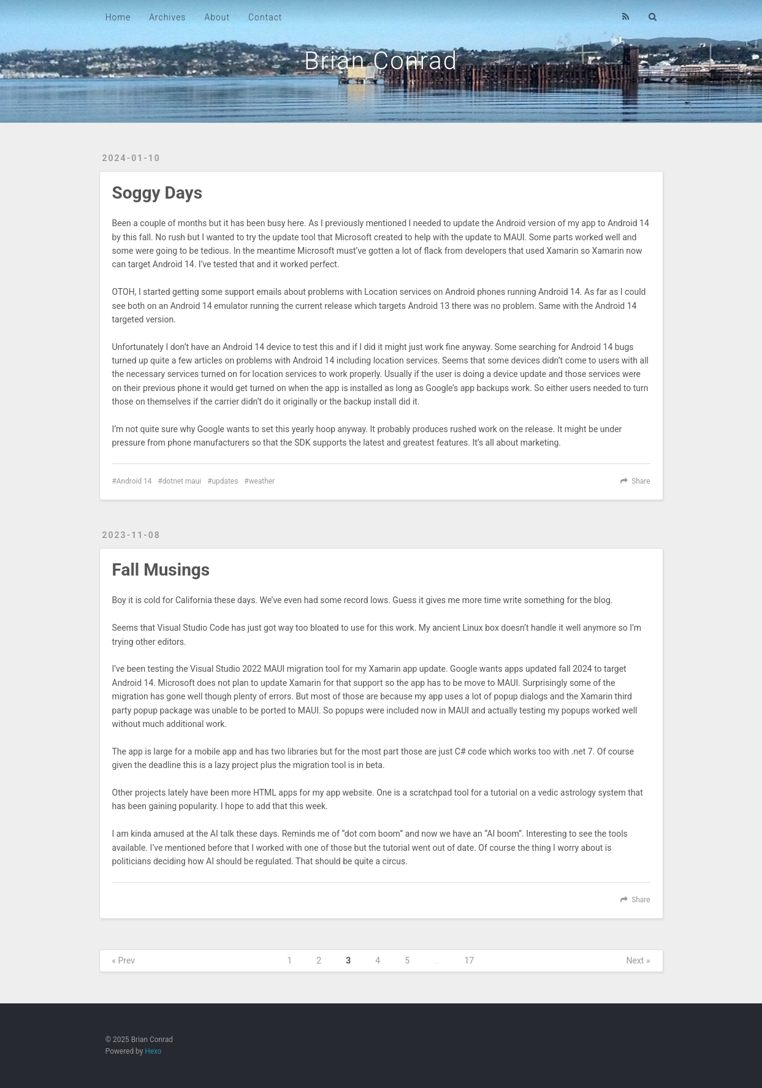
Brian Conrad (381, 61)
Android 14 (134, 481)
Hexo (153, 1051)
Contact (265, 17)
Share (640, 481)
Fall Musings (161, 570)
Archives (167, 17)
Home (118, 17)
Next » (638, 960)
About (217, 17)
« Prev (123, 960)
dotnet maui (181, 481)
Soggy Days (157, 193)
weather (262, 481)
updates (225, 481)
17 (469, 960)
